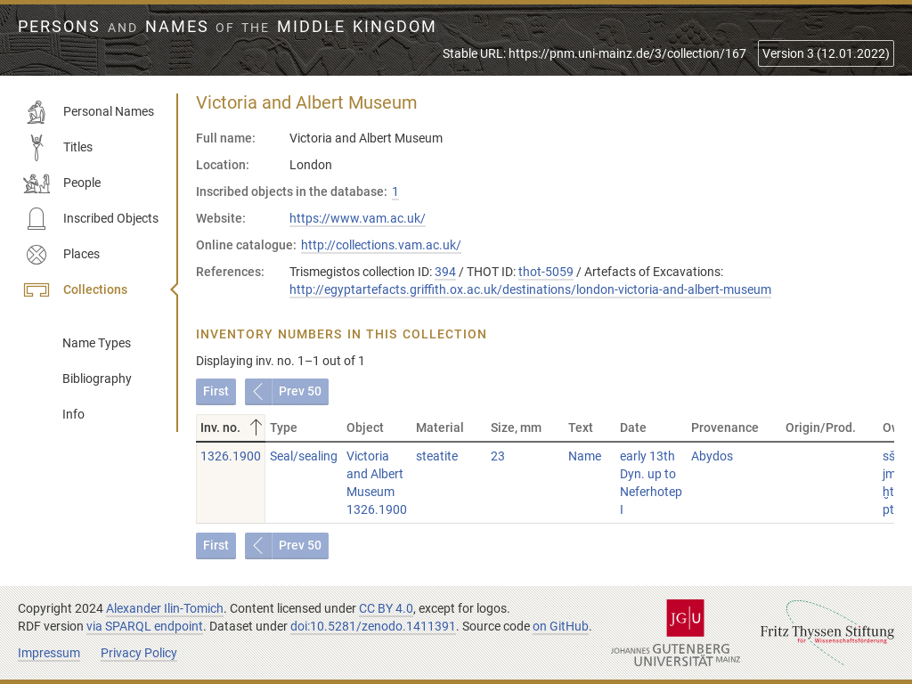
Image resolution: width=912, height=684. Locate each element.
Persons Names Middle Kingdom (227, 27)
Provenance (725, 427)
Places (61, 254)
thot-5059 (546, 272)
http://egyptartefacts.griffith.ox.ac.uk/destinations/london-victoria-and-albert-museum (530, 289)
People (62, 183)
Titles (58, 147)
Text (580, 427)
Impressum (49, 653)
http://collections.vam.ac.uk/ (381, 245)
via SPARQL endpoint (144, 626)
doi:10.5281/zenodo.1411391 (373, 626)
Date (633, 427)
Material (440, 427)
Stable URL (594, 53)
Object (365, 427)
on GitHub (561, 626)
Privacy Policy (139, 653)
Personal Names (88, 112)
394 (445, 272)
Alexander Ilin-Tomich (165, 608)
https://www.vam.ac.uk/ (357, 218)
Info (73, 414)
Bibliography (97, 378)
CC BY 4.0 (386, 608)
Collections (75, 290)
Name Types (96, 343)
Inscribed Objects (91, 219)
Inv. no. (232, 427)
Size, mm (516, 427)
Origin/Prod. (821, 427)
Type (283, 427)
